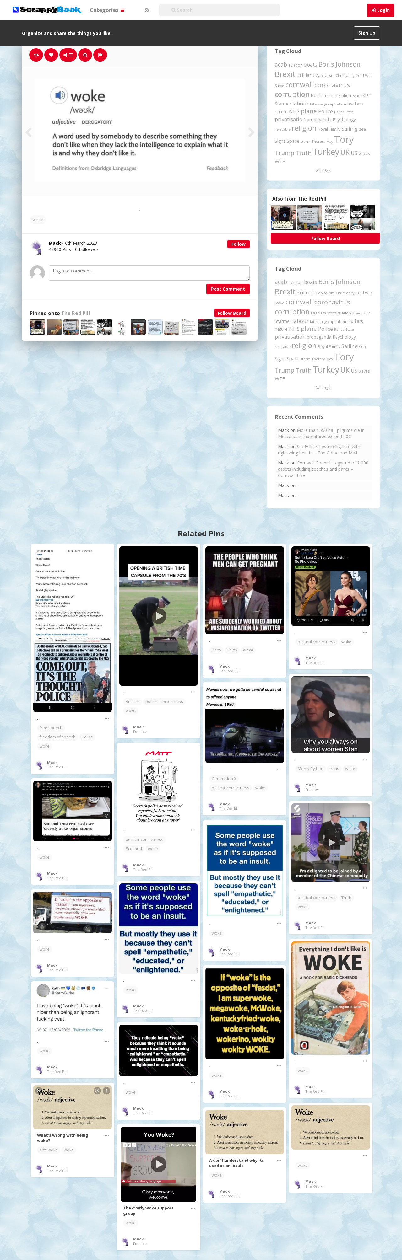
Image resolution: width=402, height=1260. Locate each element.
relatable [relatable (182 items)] (283, 129)
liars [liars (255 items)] (359, 104)
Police (87, 737)
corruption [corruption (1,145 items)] (292, 94)
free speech (51, 728)
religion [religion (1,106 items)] (304, 128)
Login (383, 10)
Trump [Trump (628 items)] (284, 153)
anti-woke (49, 1150)
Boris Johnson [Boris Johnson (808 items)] (339, 64)
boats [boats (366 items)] (310, 64)
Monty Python (310, 768)
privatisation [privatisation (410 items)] (290, 119)
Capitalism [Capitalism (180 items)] (325, 75)
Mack (52, 762)
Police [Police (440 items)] (325, 111)
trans (334, 768)
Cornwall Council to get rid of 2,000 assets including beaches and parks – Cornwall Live (323, 469)
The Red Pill (75, 313)
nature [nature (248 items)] (281, 112)
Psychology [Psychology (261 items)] (344, 119)
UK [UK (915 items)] (345, 152)
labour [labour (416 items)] (300, 103)
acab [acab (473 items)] (281, 64)
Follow (238, 244)
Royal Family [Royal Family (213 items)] (329, 129)
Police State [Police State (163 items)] (344, 112)
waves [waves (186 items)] (364, 153)
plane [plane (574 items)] (309, 111)
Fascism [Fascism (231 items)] (318, 95)
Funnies (139, 731)
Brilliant (132, 701)
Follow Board (232, 313)
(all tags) (323, 170)
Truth (232, 650)
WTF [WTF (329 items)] (280, 161)
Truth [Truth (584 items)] (304, 153)
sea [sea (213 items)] (362, 129)
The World (228, 808)
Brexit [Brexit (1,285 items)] (285, 74)
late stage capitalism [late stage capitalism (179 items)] (328, 104)
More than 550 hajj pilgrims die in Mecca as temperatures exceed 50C (321, 433)
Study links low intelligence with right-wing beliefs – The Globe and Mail (319, 449)
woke (37, 220)
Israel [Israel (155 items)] (356, 96)
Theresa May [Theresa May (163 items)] (322, 141)
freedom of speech (58, 737)
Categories (107, 9)
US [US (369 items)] (354, 153)
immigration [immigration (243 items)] (339, 95)
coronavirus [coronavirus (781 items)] (332, 84)
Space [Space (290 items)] (293, 141)
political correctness (164, 701)
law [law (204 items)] (350, 104)
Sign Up (366, 33)
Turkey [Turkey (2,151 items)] (326, 152)
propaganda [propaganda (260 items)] (319, 119)
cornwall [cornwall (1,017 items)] (299, 84)
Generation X (224, 778)
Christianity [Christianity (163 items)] (345, 75)
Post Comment (228, 289)
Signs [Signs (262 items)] (280, 141)
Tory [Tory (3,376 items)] (344, 139)
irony (216, 650)
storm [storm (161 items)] (306, 141)
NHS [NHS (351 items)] (294, 111)
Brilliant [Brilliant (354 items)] (305, 75)
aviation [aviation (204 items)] (295, 65)
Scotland (134, 848)
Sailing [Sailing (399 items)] (349, 128)
